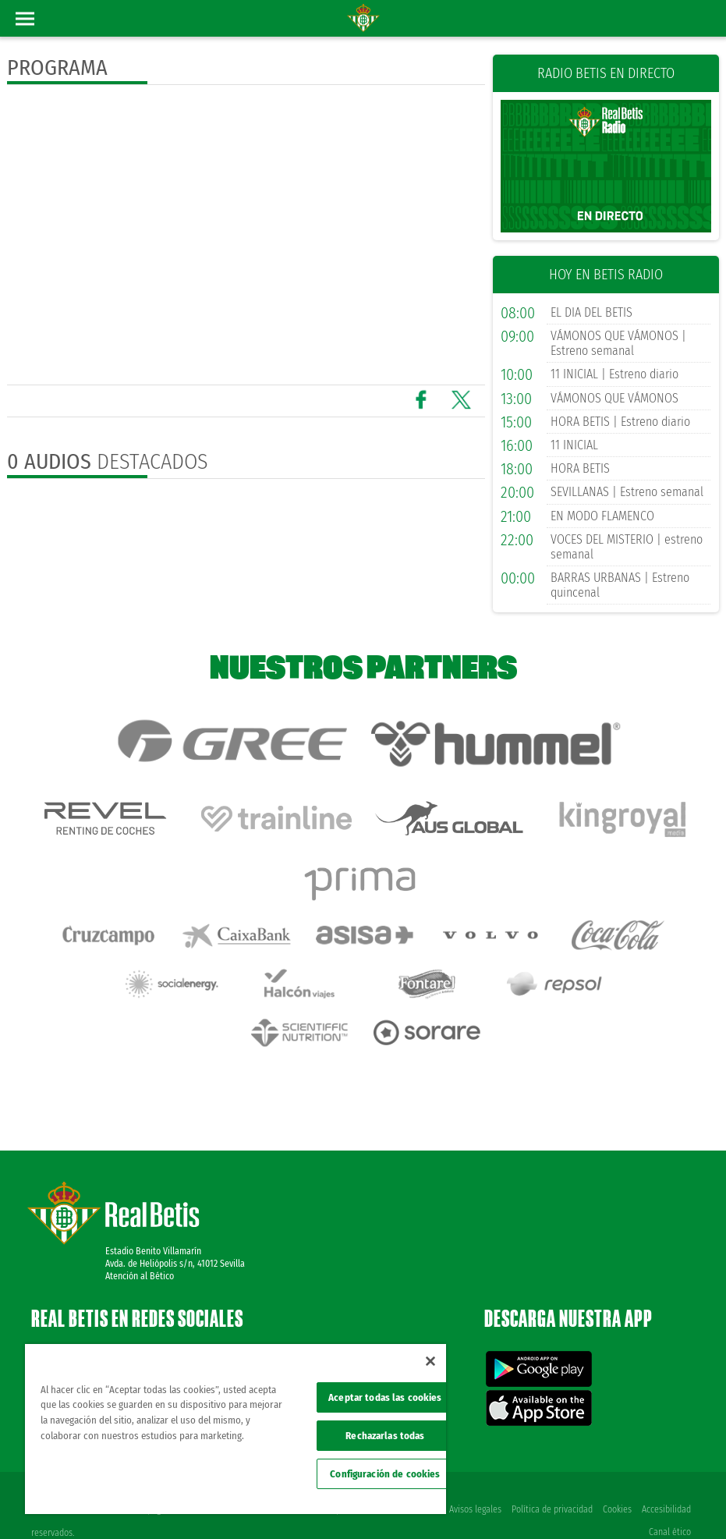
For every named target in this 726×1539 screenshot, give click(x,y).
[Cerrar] (430, 1361)
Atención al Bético (139, 1244)
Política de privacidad (550, 1478)
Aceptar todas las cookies (384, 1397)
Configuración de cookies (385, 1474)
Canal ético (670, 1501)
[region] (235, 1429)
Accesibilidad (666, 1478)
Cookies (616, 1478)
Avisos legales (473, 1478)
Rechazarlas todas (384, 1435)
